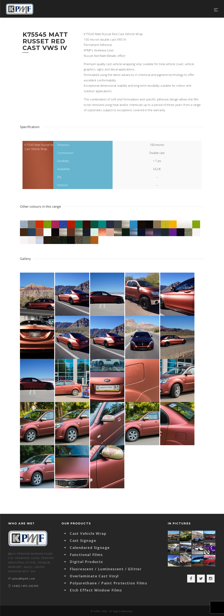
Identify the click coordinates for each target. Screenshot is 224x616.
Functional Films (86, 554)
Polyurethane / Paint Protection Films (108, 583)
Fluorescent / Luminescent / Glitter (106, 569)
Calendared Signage (90, 547)
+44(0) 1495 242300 (25, 586)
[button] (67, 533)
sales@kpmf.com (23, 578)
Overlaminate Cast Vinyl (94, 576)
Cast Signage (83, 540)
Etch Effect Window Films (96, 590)
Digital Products (86, 561)
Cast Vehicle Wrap (88, 533)
